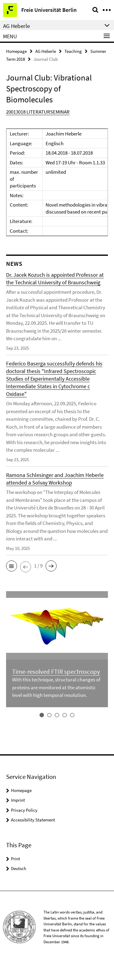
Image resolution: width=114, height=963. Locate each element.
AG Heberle (45, 51)
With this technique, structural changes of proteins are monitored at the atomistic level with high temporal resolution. (56, 687)
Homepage (16, 51)
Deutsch (18, 868)
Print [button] (15, 859)
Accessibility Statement (33, 820)
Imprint (18, 800)
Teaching (73, 51)
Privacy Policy (24, 810)
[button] (11, 566)
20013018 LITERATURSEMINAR (38, 111)
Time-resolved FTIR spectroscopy (56, 671)
